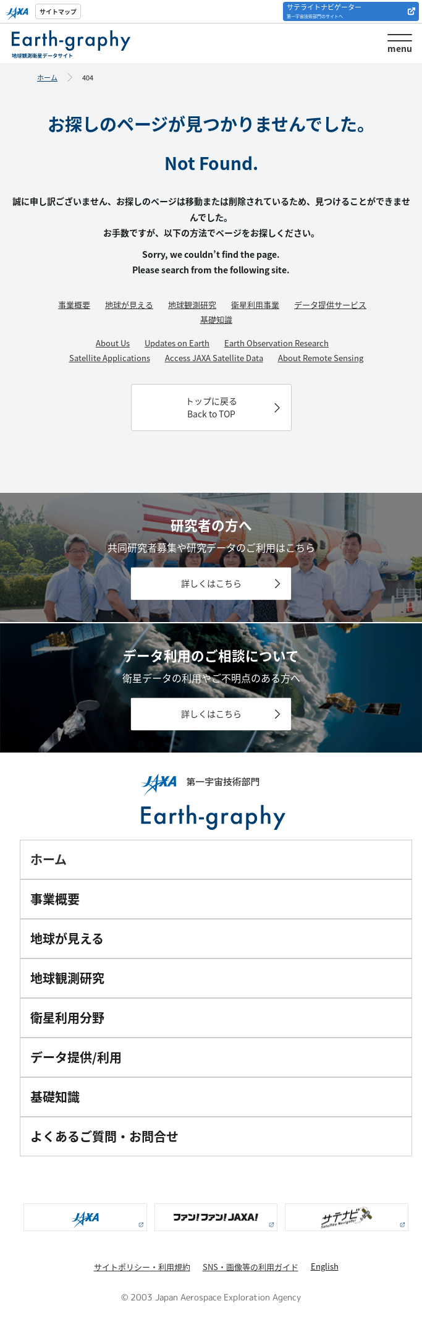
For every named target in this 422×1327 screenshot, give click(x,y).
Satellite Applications (109, 358)
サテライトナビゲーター (324, 10)
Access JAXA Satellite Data (214, 358)
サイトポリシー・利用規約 (142, 1267)
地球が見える (129, 304)
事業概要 (74, 304)
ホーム (47, 77)
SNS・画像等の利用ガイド (250, 1267)
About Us (113, 343)
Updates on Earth (177, 343)
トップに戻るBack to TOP (211, 407)
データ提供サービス (330, 304)
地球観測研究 (192, 304)
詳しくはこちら (211, 584)
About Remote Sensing (320, 358)
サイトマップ (58, 11)
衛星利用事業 (255, 304)
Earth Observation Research (276, 343)
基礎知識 (216, 319)
